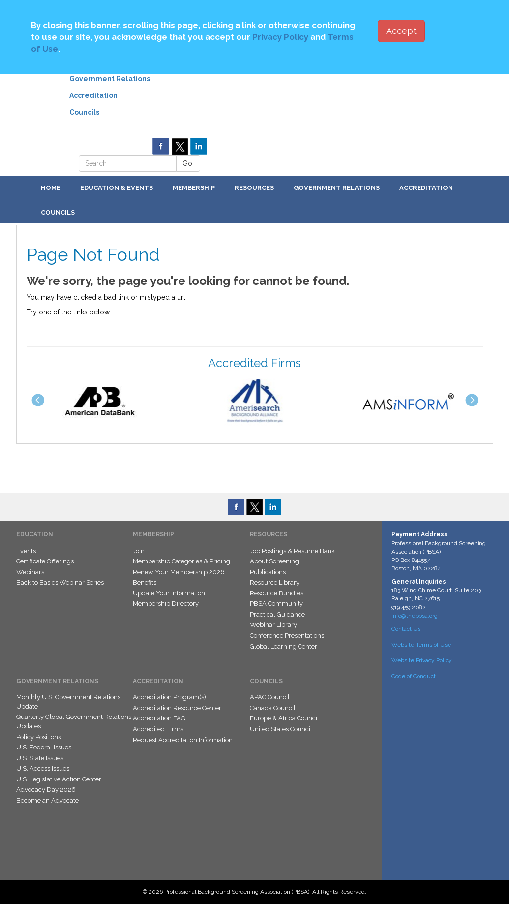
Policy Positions (38, 737)
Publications (268, 572)
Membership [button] (194, 187)
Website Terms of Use (421, 644)
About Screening (274, 561)
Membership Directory (166, 603)
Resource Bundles (276, 593)
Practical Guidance (277, 614)
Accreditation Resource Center (177, 708)
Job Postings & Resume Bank (292, 551)
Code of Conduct (413, 676)
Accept (401, 31)
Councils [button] (58, 212)
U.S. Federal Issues (43, 747)
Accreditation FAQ (159, 718)
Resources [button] (254, 187)
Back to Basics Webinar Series (60, 582)
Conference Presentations (287, 635)
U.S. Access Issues (42, 768)
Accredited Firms (158, 729)
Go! (188, 163)
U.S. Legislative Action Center (58, 779)
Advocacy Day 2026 (46, 789)
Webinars (30, 572)
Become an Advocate (47, 800)
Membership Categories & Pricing (181, 561)
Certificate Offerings (45, 561)
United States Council (281, 729)
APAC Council (270, 697)
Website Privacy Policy (421, 660)
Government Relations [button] (337, 187)
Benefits (144, 582)
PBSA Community (276, 603)
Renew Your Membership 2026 (179, 572)
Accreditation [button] (426, 187)
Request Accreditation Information (183, 740)
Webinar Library (273, 624)
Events (26, 551)
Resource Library (274, 582)
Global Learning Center (283, 646)
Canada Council (273, 708)
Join (139, 551)
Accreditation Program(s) (169, 697)
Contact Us (405, 628)
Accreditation (93, 95)
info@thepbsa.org (414, 615)
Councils (84, 112)
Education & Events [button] (116, 187)
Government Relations (109, 79)
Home (50, 187)
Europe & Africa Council (284, 718)
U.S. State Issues (39, 758)
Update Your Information (169, 593)
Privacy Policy (280, 37)
